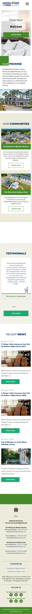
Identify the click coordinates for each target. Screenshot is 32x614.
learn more (16, 35)
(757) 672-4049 (22, 551)
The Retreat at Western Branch (16, 568)
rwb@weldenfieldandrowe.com (16, 532)
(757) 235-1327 (21, 536)
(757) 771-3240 (22, 544)
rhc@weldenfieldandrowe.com (16, 546)
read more (10, 382)
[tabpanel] (16, 33)
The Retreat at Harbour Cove (16, 571)
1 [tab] (14, 53)
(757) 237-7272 (22, 530)
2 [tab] (14, 306)
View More (16, 313)
